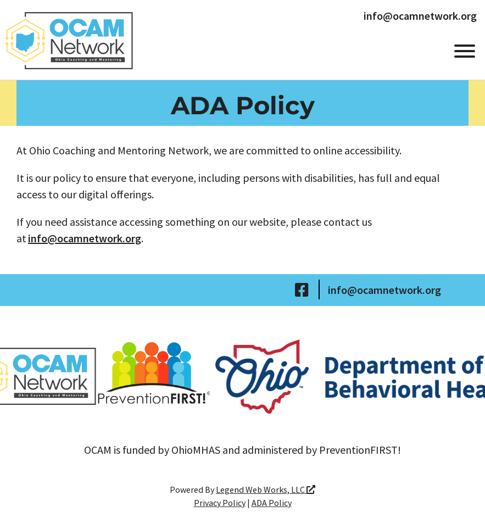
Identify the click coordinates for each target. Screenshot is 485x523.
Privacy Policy (220, 502)
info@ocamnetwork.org (420, 15)
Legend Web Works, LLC (265, 489)
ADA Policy (272, 502)
